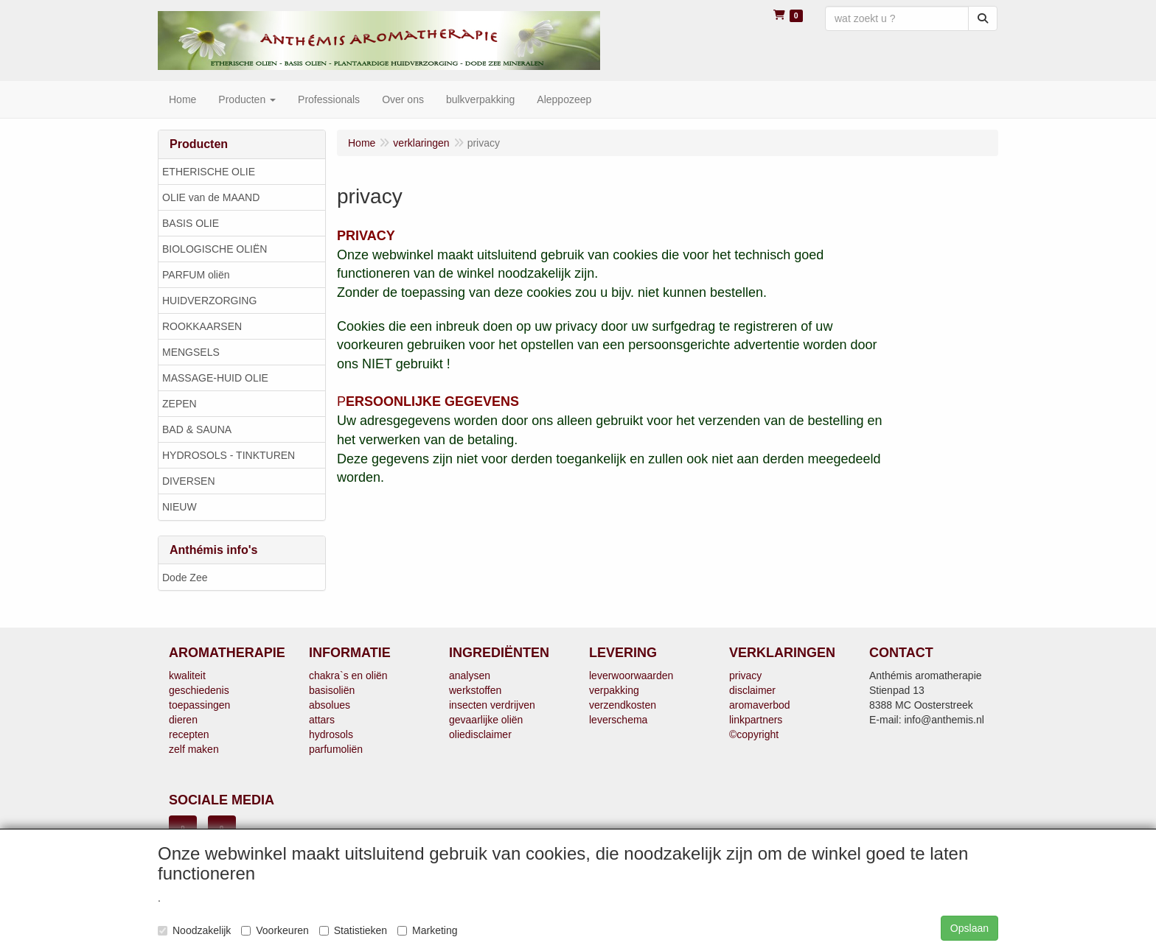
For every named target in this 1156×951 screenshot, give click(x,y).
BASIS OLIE (190, 223)
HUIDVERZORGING (209, 300)
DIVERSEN (188, 481)
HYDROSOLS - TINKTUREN (228, 455)
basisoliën (332, 690)
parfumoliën (336, 749)
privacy (745, 675)
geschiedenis (199, 690)
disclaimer (752, 690)
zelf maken (194, 749)
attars (322, 720)
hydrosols (331, 734)
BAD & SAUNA (196, 429)
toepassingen (199, 705)
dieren (183, 720)
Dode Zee (184, 577)
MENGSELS (191, 352)
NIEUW (179, 507)
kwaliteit (187, 675)
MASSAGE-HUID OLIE (215, 378)
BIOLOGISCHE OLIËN (214, 249)
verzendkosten (622, 705)
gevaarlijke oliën (486, 720)
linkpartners (755, 720)
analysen (469, 675)
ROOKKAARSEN (202, 326)
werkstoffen (475, 690)
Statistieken (353, 930)
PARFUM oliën (196, 275)
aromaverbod (759, 705)
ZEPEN (179, 404)
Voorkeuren (275, 930)
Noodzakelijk (194, 930)
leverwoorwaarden (631, 675)
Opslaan (969, 928)
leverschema (618, 720)
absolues (329, 705)
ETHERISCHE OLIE (208, 172)
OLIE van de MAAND (211, 197)
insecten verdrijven (492, 705)
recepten (189, 734)
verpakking (614, 690)
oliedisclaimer (480, 734)
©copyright (754, 734)
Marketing (427, 930)
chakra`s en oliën (348, 675)
